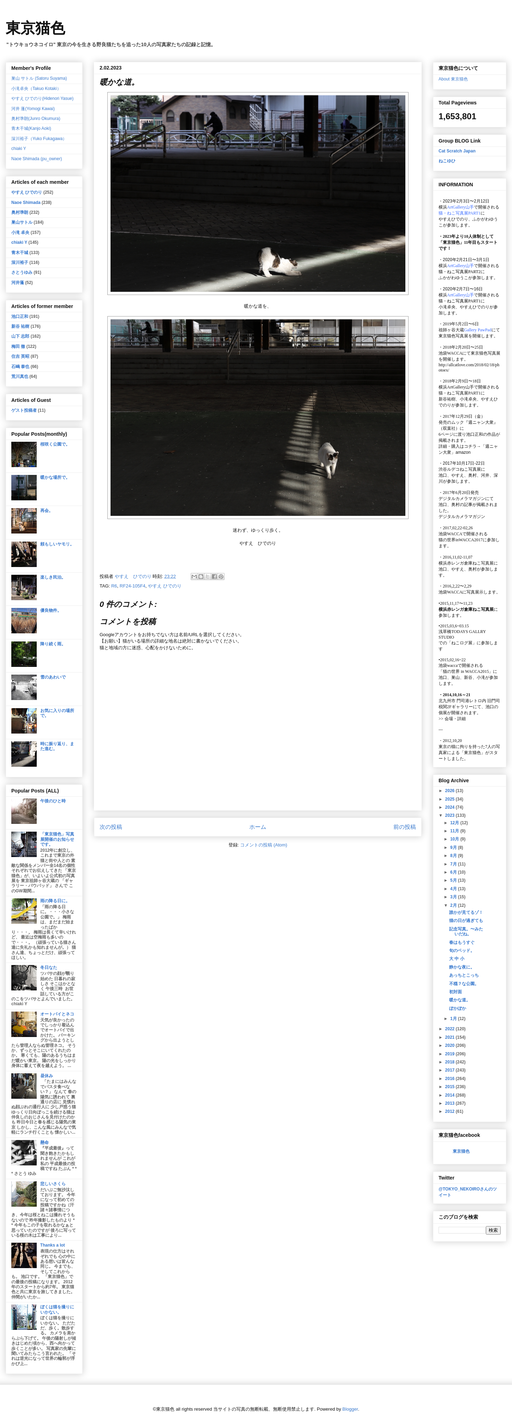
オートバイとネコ (57, 1014)
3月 (454, 896)
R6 (114, 586)
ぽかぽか (457, 1008)
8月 (454, 855)
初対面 (455, 991)
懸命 (44, 1142)
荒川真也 (19, 376)
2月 (454, 905)
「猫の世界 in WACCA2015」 (466, 671)
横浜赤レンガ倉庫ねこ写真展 (466, 563)
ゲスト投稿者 (24, 410)
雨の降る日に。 (55, 900)
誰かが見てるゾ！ (466, 912)
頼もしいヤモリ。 (57, 544)
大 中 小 (456, 958)
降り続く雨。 (53, 643)
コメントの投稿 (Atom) (263, 845)
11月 (455, 830)
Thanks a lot (52, 1245)
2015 (450, 1086)
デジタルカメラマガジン (462, 516)
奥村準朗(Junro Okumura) (35, 118)
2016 (450, 1078)
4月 (454, 888)
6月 (454, 872)
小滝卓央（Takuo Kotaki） (36, 88)
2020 (450, 1045)
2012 (450, 1111)
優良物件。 (50, 610)
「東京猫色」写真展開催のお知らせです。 (57, 839)
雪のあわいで (53, 677)
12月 (455, 822)
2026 (450, 790)
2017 (450, 1070)
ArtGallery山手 (460, 387)
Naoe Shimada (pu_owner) (36, 158)
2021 (450, 1037)
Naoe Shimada (26, 202)
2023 (450, 815)
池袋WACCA (450, 353)
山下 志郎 (20, 336)
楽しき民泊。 (53, 577)
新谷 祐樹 (20, 326)
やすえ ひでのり (164, 586)
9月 (454, 847)
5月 (454, 880)
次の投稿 (111, 827)
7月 (454, 864)
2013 (450, 1103)
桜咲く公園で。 (55, 444)
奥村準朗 (19, 212)
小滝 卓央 (20, 232)
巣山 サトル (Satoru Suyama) (39, 78)
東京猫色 (35, 28)
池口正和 (19, 316)
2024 (450, 807)
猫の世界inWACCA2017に (463, 539)
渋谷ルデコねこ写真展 (460, 469)
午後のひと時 (53, 800)
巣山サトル (21, 222)
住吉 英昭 (20, 356)
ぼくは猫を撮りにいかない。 (57, 1309)
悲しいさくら (53, 1183)
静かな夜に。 (462, 967)
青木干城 (19, 252)
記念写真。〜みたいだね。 (466, 931)
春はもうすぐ (462, 942)
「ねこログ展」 (462, 642)
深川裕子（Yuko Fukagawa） (39, 138)
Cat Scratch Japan (457, 151)
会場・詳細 (452, 718)
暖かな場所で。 (55, 477)
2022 (450, 1028)
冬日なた (48, 967)
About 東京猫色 (453, 79)
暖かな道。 (459, 999)
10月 (455, 839)
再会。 (46, 510)
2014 (450, 1095)
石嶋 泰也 (20, 366)
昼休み (46, 1075)
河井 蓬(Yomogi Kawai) (33, 108)
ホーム (257, 827)
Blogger (350, 1409)
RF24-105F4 (132, 586)
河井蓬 (17, 282)
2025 (450, 799)
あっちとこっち (464, 975)
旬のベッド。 (462, 950)
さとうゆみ (21, 272)
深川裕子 (19, 262)
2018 (450, 1062)
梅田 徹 (18, 346)
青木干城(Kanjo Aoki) (31, 128)
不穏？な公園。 (464, 983)
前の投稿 (404, 827)
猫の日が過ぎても (466, 920)
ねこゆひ (447, 160)
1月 (454, 1018)
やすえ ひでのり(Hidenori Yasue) (42, 98)
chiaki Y (18, 148)
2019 (450, 1053)
